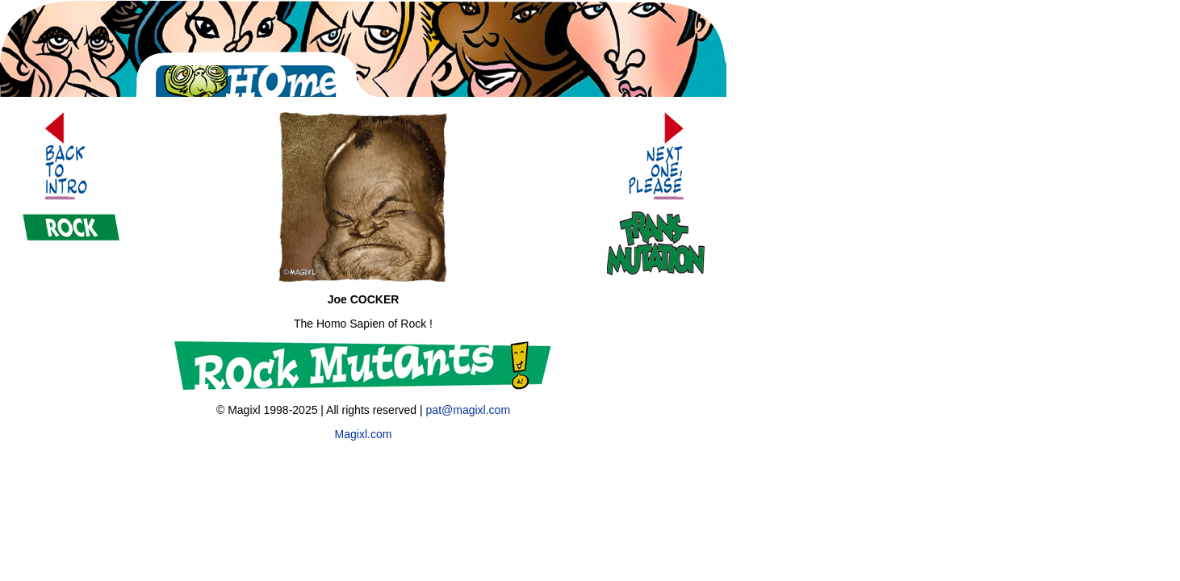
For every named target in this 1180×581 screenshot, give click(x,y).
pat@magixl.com (468, 409)
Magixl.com (363, 434)
